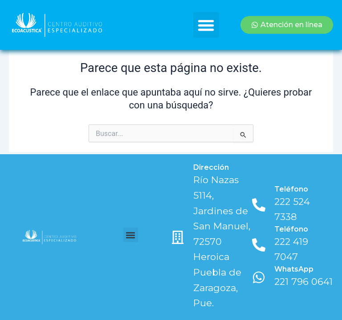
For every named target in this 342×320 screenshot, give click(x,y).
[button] (206, 25)
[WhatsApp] (258, 277)
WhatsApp (294, 269)
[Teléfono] (258, 205)
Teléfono (291, 189)
